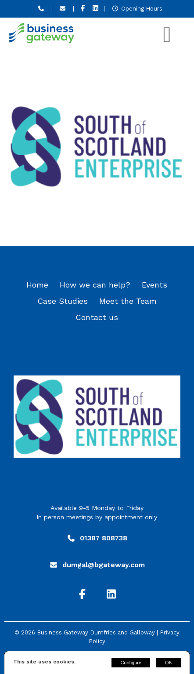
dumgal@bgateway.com (103, 565)
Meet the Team (128, 301)
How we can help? (95, 284)
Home (37, 284)
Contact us (96, 317)
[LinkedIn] (95, 8)
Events (154, 284)
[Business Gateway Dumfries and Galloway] (42, 41)
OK (168, 662)
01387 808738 (103, 538)
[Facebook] (83, 8)
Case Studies (62, 301)
